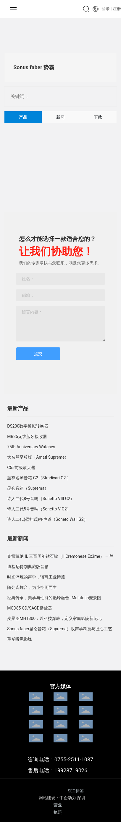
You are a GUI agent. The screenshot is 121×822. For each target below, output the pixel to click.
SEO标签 (76, 791)
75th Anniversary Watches (31, 446)
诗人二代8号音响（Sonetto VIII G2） (40, 498)
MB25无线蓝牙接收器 (27, 436)
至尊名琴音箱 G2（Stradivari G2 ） (39, 478)
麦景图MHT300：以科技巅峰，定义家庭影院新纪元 (54, 618)
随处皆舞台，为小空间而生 (32, 587)
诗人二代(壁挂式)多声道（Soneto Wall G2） (47, 519)
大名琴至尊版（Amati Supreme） (38, 457)
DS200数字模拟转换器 (27, 426)
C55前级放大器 (21, 467)
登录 (106, 8)
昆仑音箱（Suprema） (28, 488)
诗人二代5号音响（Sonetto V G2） (39, 509)
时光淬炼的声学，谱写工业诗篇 (36, 577)
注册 (117, 8)
